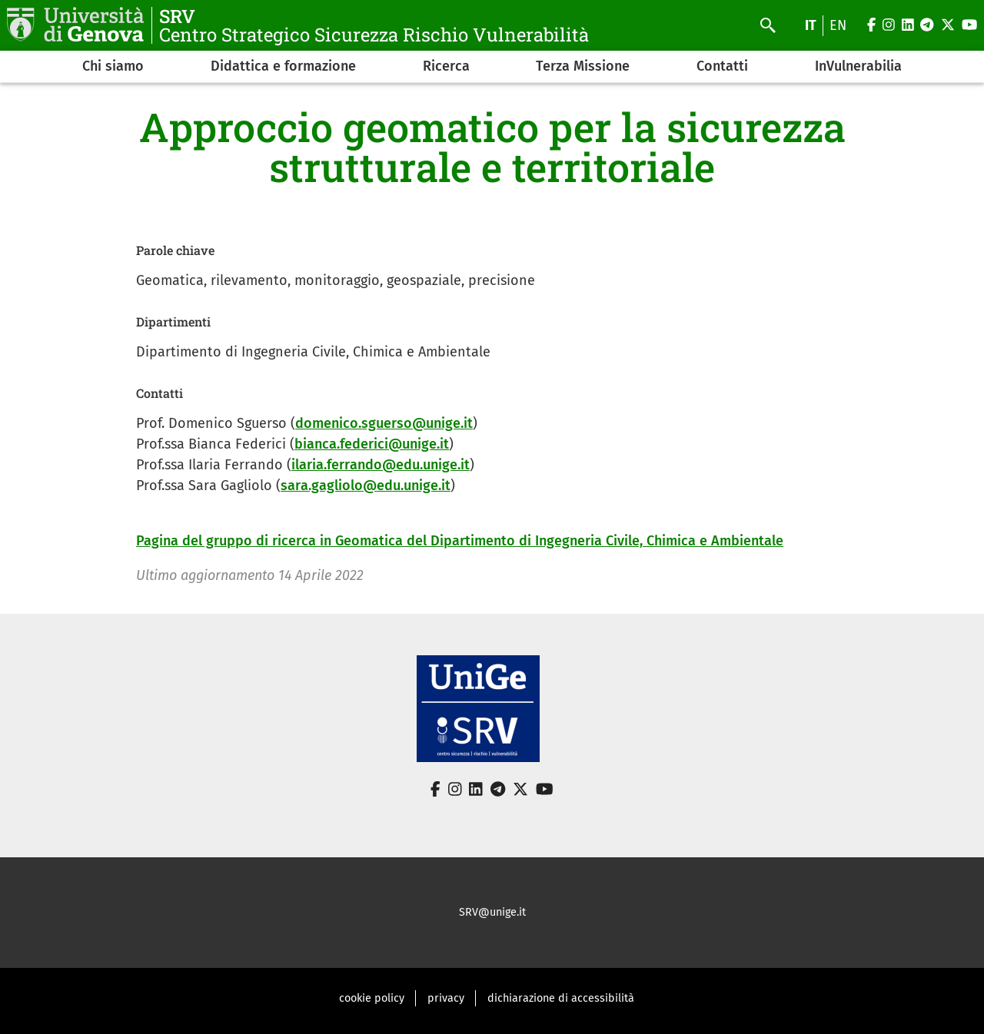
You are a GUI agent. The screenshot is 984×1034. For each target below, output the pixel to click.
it (810, 25)
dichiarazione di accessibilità (560, 998)
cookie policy (371, 998)
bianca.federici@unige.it (371, 444)
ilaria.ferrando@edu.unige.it (380, 464)
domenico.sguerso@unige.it (384, 423)
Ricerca (446, 66)
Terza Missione (583, 66)
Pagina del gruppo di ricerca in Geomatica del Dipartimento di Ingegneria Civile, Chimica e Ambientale (459, 540)
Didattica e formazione (283, 66)
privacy (445, 998)
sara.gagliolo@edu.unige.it (365, 485)
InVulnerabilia (858, 66)
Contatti (722, 66)
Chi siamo (113, 66)
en (837, 25)
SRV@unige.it (492, 912)
